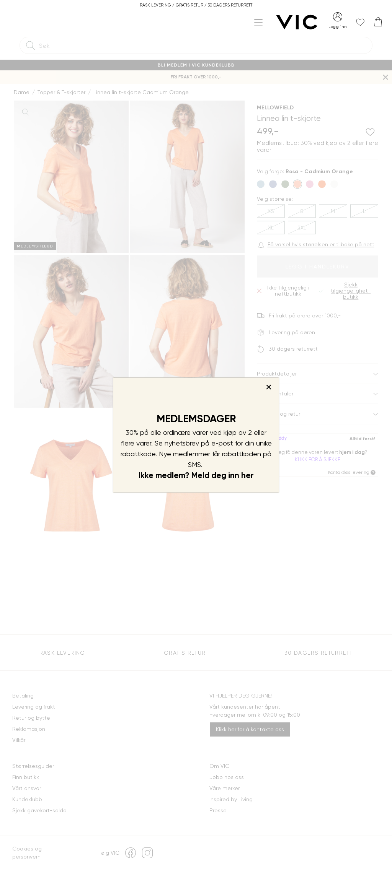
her (247, 475)
